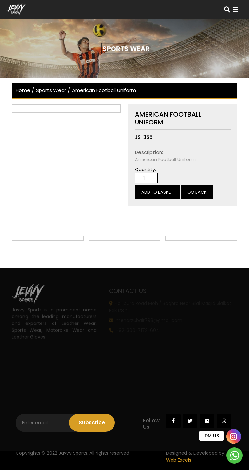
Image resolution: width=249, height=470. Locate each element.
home (23, 90)
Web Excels (178, 460)
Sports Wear (51, 90)
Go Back (197, 192)
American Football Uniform (104, 90)
